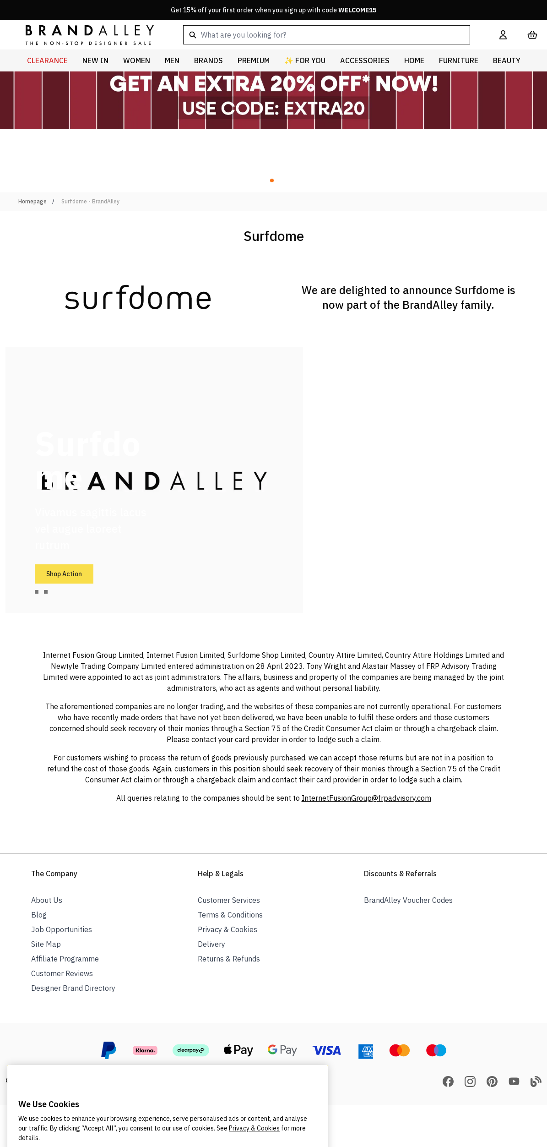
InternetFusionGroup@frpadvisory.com (366, 798)
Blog (39, 914)
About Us (46, 900)
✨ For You (304, 60)
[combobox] (326, 34)
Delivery (211, 944)
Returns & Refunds (229, 958)
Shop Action (64, 574)
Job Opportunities (61, 929)
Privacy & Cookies (227, 929)
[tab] (36, 592)
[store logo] (82, 34)
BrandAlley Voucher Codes (408, 900)
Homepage (32, 201)
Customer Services (229, 900)
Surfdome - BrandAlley (90, 201)
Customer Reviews (62, 973)
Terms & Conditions (230, 914)
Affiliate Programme (65, 958)
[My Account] (503, 34)
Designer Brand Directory (73, 988)
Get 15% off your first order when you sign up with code (273, 10)
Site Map (46, 944)
